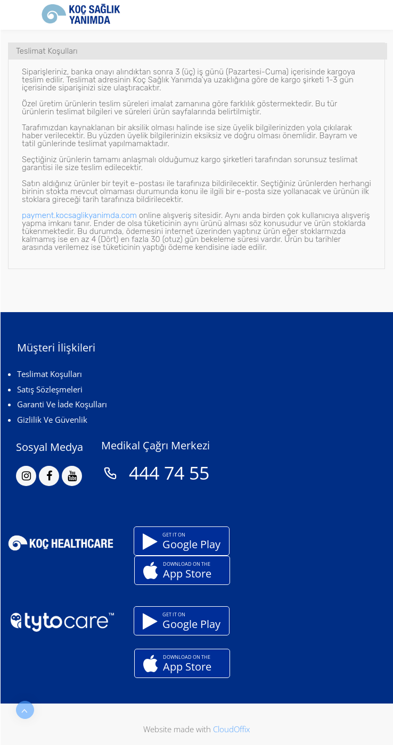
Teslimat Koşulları (49, 374)
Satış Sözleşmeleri (50, 389)
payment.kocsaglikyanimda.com (79, 215)
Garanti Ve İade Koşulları (62, 404)
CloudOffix (231, 729)
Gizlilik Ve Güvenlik (52, 419)
